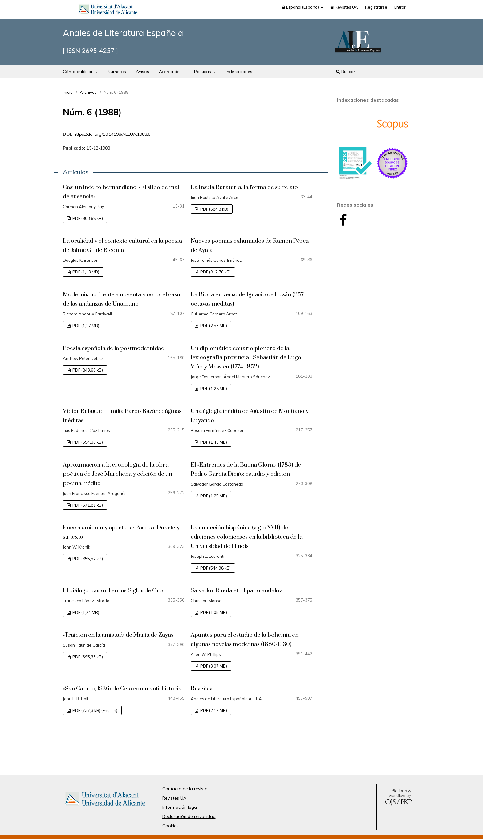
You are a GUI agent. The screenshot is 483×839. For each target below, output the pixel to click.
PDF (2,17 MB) (213, 710)
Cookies (170, 826)
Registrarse (376, 7)
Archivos (88, 92)
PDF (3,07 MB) (213, 666)
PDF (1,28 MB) (213, 388)
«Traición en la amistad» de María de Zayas (118, 635)
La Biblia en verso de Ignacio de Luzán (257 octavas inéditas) (247, 299)
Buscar (345, 71)
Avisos (142, 71)
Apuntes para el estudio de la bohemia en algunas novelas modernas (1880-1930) (244, 639)
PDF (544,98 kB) (215, 568)
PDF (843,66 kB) (87, 370)
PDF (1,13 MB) (85, 271)
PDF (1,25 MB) (213, 495)
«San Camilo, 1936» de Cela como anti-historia (122, 688)
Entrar (400, 7)
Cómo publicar (78, 71)
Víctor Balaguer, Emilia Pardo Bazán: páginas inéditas (122, 416)
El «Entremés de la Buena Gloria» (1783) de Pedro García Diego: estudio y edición (246, 469)
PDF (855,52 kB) (87, 558)
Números (117, 71)
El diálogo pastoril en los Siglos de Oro (113, 590)
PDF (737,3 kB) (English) (94, 710)
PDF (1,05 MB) (213, 612)
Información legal (180, 807)
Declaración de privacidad (189, 816)
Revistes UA (344, 7)
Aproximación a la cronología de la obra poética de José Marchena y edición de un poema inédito (117, 474)
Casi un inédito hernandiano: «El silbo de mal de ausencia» (121, 192)
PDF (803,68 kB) (87, 218)
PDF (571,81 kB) (87, 505)
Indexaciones (239, 71)
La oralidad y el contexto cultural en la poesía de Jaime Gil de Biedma (122, 245)
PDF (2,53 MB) (213, 325)
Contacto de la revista (185, 789)
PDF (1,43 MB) (213, 442)
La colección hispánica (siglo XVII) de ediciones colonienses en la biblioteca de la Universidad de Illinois (246, 537)
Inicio (68, 92)
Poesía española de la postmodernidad (113, 348)
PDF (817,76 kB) (215, 271)
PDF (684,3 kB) (213, 209)
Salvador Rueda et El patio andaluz (236, 590)
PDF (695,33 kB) (87, 656)
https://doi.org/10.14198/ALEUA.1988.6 (112, 134)
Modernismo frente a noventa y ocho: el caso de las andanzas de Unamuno (121, 299)
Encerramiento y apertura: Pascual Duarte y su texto (121, 532)
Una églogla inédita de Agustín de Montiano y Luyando (250, 416)
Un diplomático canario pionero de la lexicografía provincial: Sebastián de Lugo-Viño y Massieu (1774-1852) (247, 357)
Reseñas (201, 688)
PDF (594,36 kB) (87, 442)
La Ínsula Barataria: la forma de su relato (244, 187)
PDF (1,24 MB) (85, 612)
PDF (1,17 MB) (85, 325)
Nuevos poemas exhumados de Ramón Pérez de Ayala (250, 245)
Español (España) (301, 7)
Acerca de (170, 71)
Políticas (203, 71)
